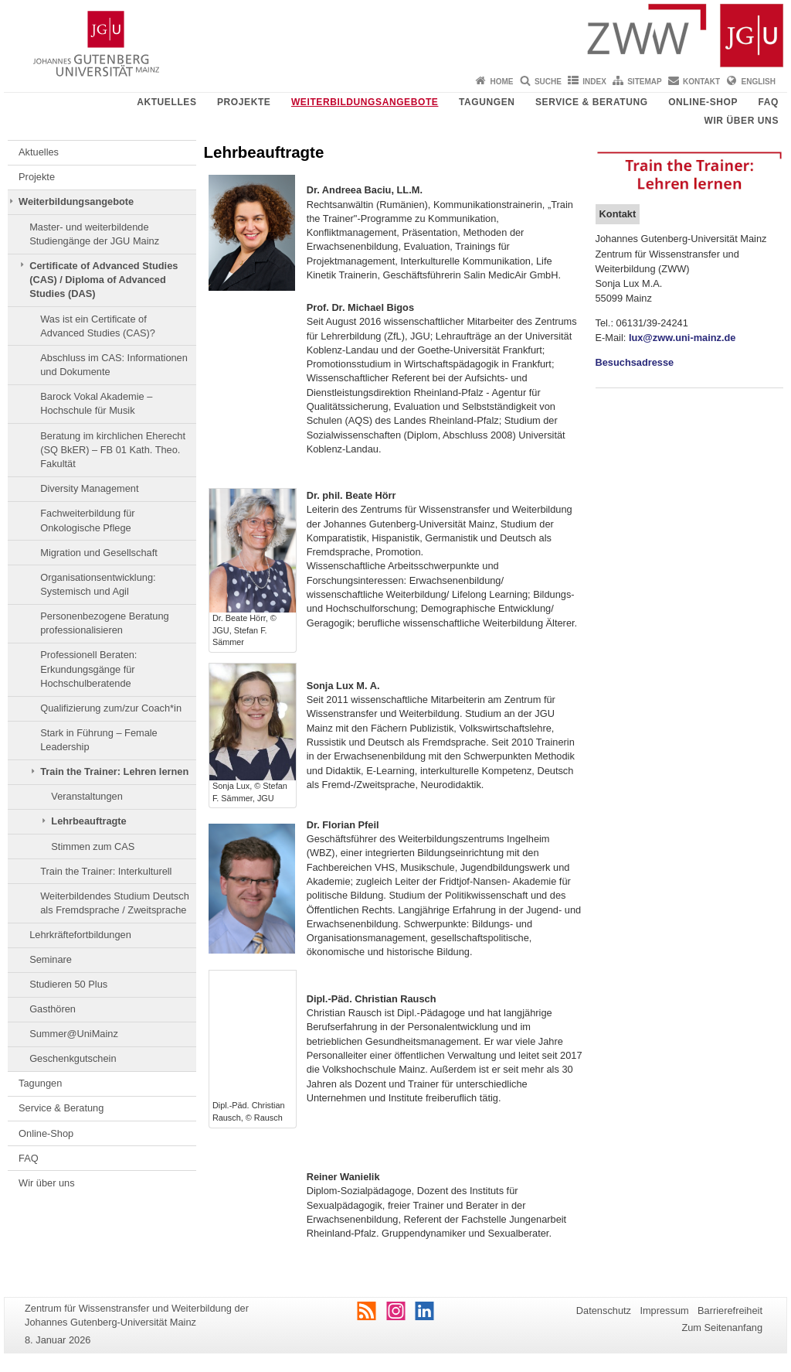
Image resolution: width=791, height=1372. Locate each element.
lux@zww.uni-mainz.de (682, 337)
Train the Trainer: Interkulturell (105, 871)
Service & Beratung (591, 102)
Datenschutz (603, 1310)
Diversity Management (89, 488)
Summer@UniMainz (73, 1033)
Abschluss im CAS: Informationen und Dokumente (114, 364)
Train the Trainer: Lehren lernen (114, 771)
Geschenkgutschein (72, 1058)
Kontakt (701, 81)
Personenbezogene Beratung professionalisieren (104, 623)
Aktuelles (166, 102)
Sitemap (644, 81)
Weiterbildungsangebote (365, 102)
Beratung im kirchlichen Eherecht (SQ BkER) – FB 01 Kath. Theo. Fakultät (112, 450)
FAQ (769, 102)
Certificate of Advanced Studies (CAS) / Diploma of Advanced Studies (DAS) (103, 280)
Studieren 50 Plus (68, 984)
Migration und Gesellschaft (99, 552)
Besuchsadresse (635, 362)
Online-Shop (703, 102)
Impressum (664, 1310)
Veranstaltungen (87, 796)
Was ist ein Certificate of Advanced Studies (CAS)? (97, 326)
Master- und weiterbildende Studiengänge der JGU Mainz (94, 234)
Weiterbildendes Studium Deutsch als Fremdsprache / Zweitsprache (114, 903)
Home (502, 81)
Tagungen (487, 102)
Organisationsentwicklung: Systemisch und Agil (97, 584)
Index (594, 81)
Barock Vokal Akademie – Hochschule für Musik (96, 403)
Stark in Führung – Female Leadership (99, 740)
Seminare (50, 959)
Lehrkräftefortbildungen (80, 934)
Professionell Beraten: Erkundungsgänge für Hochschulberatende (88, 669)
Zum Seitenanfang (721, 1327)
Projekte (243, 102)
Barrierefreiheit (730, 1310)
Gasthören (52, 1009)
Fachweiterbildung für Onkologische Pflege (87, 520)
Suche (548, 81)
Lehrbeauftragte (88, 821)
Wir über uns (741, 120)
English (759, 81)
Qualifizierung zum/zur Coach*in (111, 708)
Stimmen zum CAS (92, 846)
